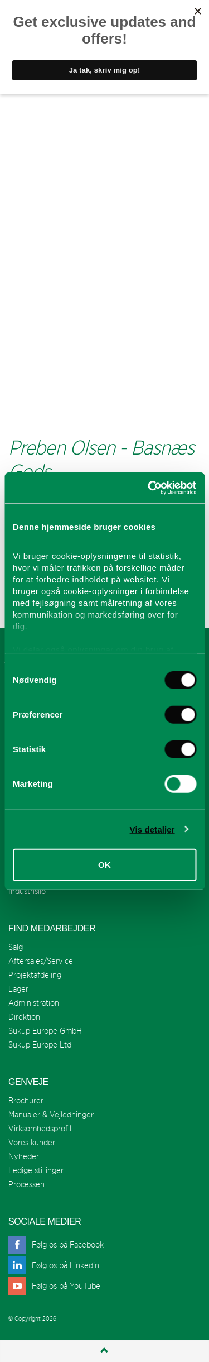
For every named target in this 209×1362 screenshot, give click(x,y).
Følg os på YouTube (66, 1286)
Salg (15, 947)
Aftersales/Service (40, 961)
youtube (17, 1286)
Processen (26, 1184)
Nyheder (23, 1156)
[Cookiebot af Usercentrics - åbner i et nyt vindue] (148, 487)
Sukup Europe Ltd (39, 1044)
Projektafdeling (34, 974)
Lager (18, 988)
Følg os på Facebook (68, 1244)
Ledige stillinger (36, 1170)
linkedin (17, 1265)
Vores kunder (31, 1142)
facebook (17, 1245)
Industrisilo (27, 891)
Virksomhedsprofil (39, 1128)
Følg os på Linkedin (65, 1265)
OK (104, 864)
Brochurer (25, 1100)
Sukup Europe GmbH (45, 1030)
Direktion (24, 1016)
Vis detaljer (152, 829)
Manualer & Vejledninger (51, 1114)
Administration (33, 1002)
